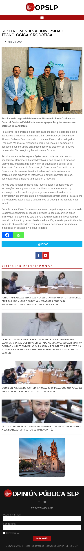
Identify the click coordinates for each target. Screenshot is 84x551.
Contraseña (9, 524)
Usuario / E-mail (12, 514)
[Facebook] (7, 235)
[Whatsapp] (18, 235)
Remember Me (11, 533)
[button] (42, 17)
